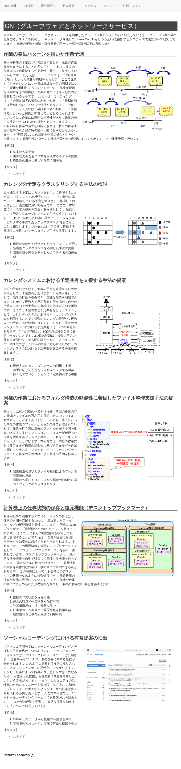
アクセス (90, 6)
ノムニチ (109, 6)
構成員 (29, 6)
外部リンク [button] (131, 6)
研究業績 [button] (69, 6)
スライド (19, 173)
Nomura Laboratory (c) (19, 755)
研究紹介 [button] (48, 6)
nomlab (10, 6)
